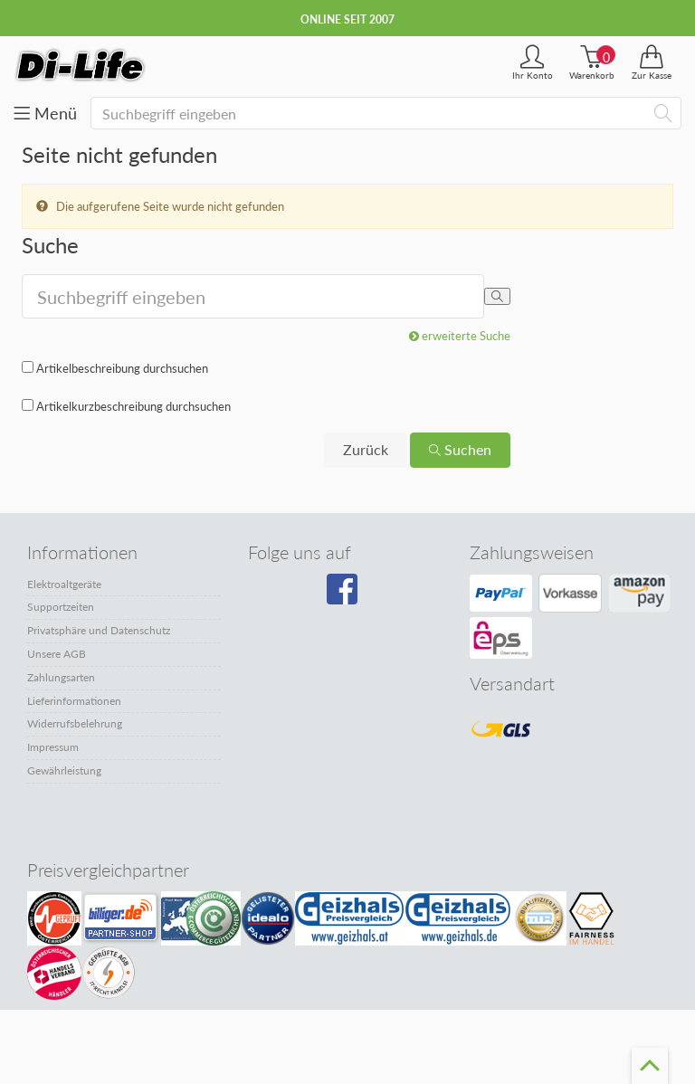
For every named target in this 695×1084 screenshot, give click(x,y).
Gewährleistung (64, 770)
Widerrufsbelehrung (74, 723)
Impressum (53, 747)
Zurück (365, 449)
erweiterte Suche (459, 335)
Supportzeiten (60, 606)
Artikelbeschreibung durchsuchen (122, 368)
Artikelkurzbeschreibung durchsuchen (133, 406)
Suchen (460, 449)
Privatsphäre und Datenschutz (98, 630)
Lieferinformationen (74, 701)
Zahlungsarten (61, 677)
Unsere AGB (56, 654)
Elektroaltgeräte (64, 584)
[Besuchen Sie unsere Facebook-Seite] (344, 595)
